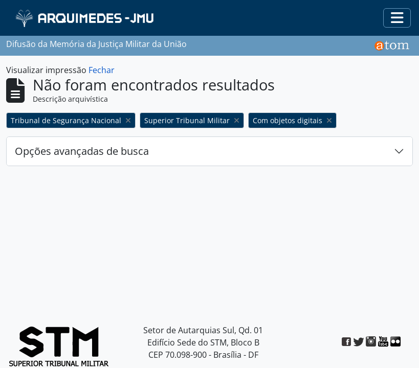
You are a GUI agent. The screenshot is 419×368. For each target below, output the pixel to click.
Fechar (102, 70)
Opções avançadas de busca (82, 151)
